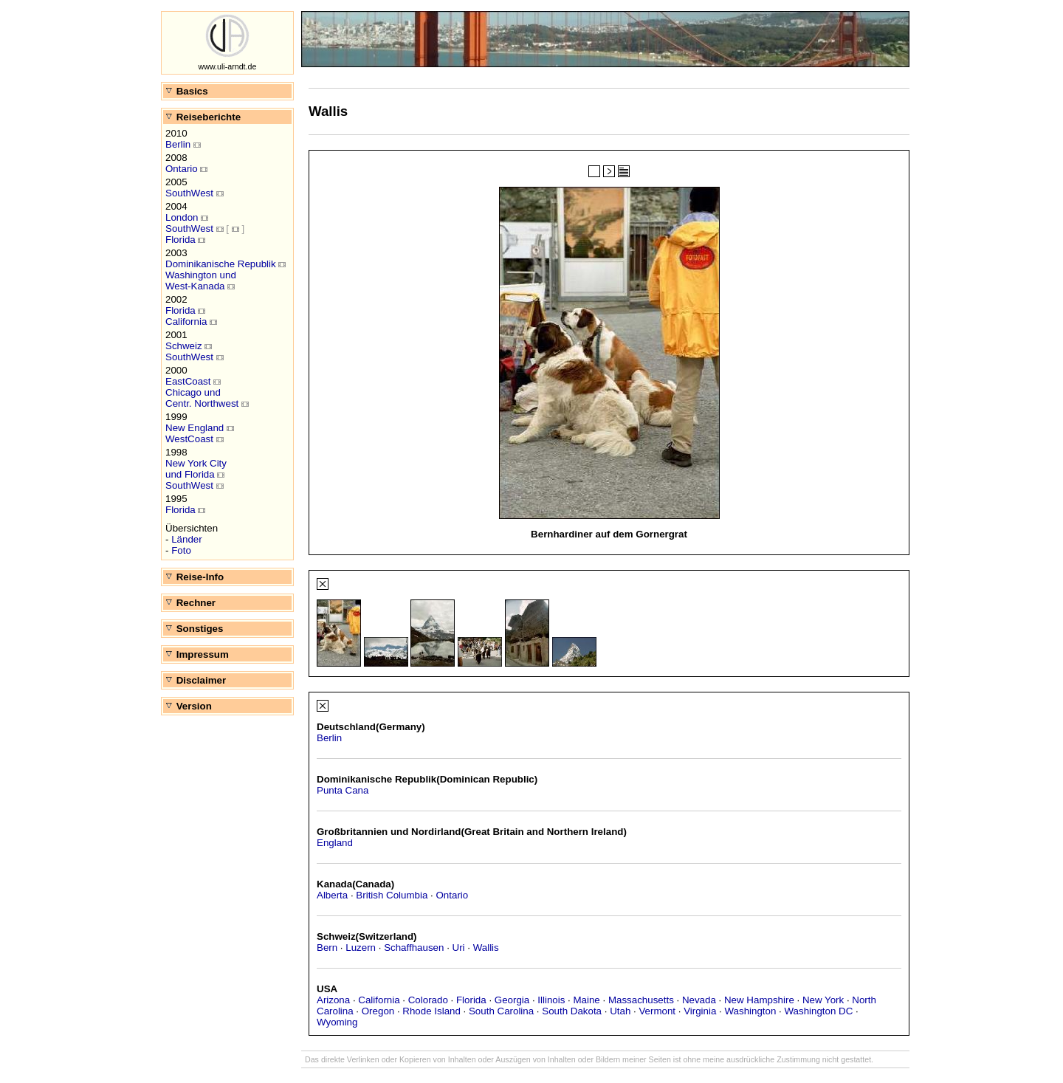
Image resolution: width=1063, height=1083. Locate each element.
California (186, 321)
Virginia (700, 1011)
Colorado (428, 999)
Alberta (332, 895)
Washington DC (818, 1011)
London (181, 217)
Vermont (657, 1011)
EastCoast (188, 381)
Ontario (181, 168)
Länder (186, 539)
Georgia (512, 999)
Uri (459, 947)
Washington (750, 1011)
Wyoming (337, 1022)
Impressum (197, 654)
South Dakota (572, 1011)
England (335, 842)
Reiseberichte (203, 117)
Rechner (190, 602)
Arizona (333, 999)
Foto (181, 550)
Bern (327, 947)
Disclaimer (195, 680)
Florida (180, 239)
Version (188, 706)
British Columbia (391, 895)
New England (194, 427)
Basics (186, 91)
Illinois (551, 999)
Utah (620, 1011)
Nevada (699, 999)
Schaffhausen (414, 947)
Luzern (360, 947)
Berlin (177, 144)
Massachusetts (641, 999)
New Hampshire (759, 999)
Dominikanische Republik (220, 263)
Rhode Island (431, 1011)
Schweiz (183, 345)
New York (823, 999)
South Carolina (501, 1011)
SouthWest (189, 193)
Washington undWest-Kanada (200, 280)
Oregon (378, 1011)
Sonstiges (194, 628)
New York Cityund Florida (196, 469)
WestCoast (189, 438)
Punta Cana (342, 790)
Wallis (486, 947)
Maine (586, 999)
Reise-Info (194, 576)
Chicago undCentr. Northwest (201, 398)
